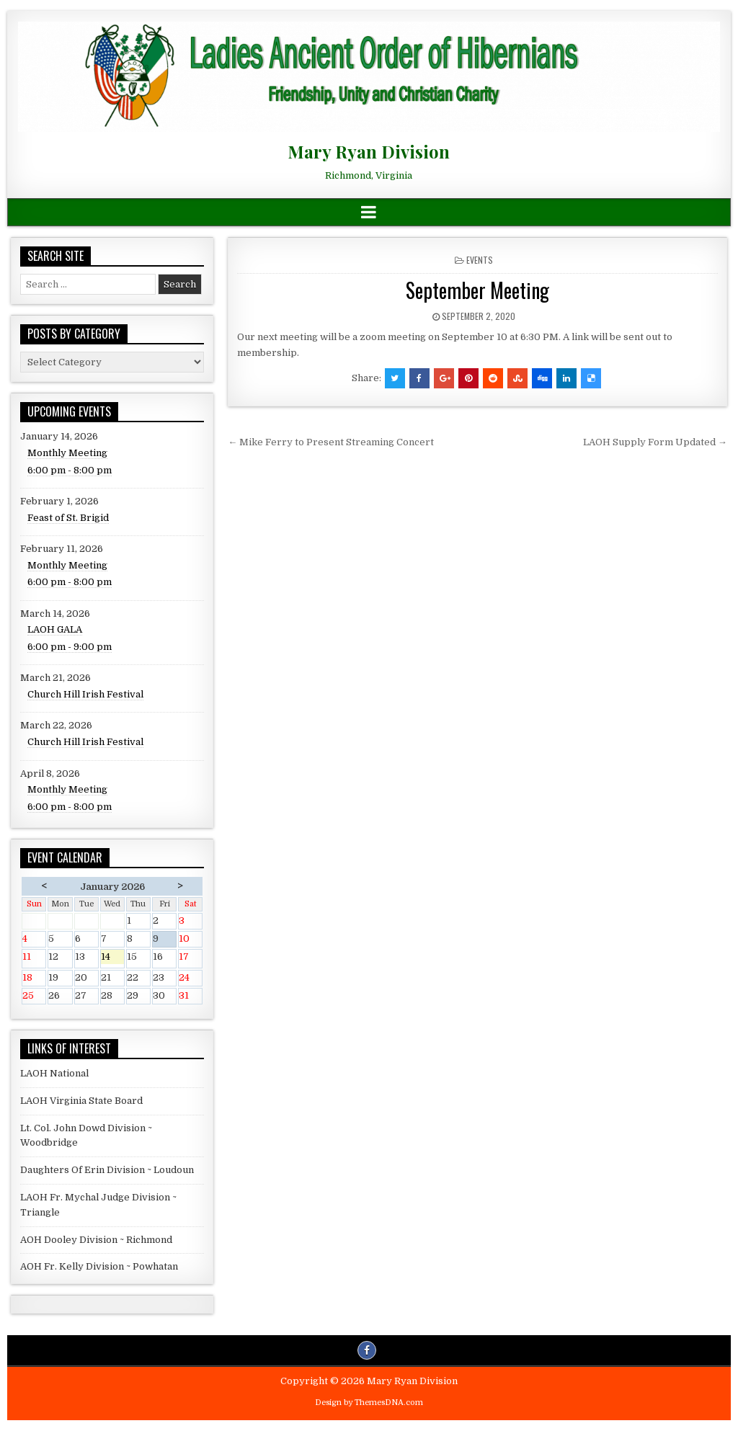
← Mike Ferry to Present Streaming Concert (331, 442)
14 (112, 958)
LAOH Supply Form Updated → (655, 442)
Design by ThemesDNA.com (369, 1402)
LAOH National (54, 1073)
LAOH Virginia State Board (81, 1100)
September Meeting (477, 290)
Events (479, 260)
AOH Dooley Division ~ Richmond (96, 1239)
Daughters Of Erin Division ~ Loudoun (107, 1169)
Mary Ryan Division (369, 151)
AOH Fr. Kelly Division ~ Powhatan (99, 1266)
